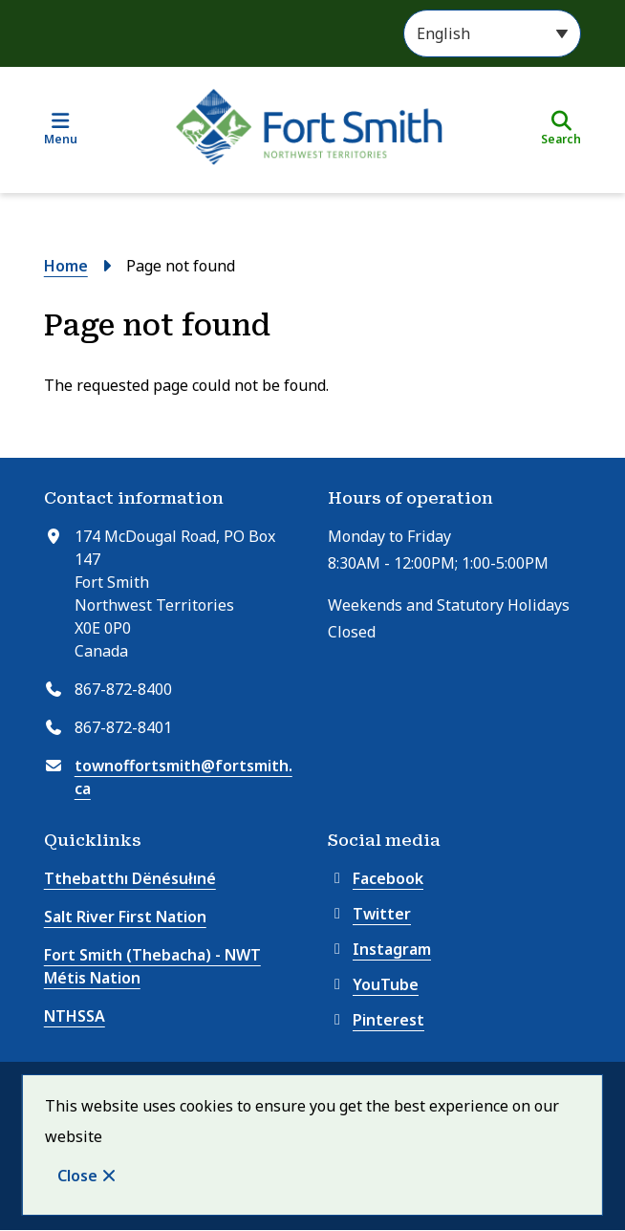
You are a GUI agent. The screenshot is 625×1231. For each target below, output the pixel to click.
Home (66, 265)
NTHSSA (74, 1015)
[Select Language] (492, 33)
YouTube (373, 984)
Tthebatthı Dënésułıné (130, 878)
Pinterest (376, 1019)
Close (77, 1175)
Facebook (375, 878)
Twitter (369, 913)
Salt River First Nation (125, 916)
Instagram (379, 949)
